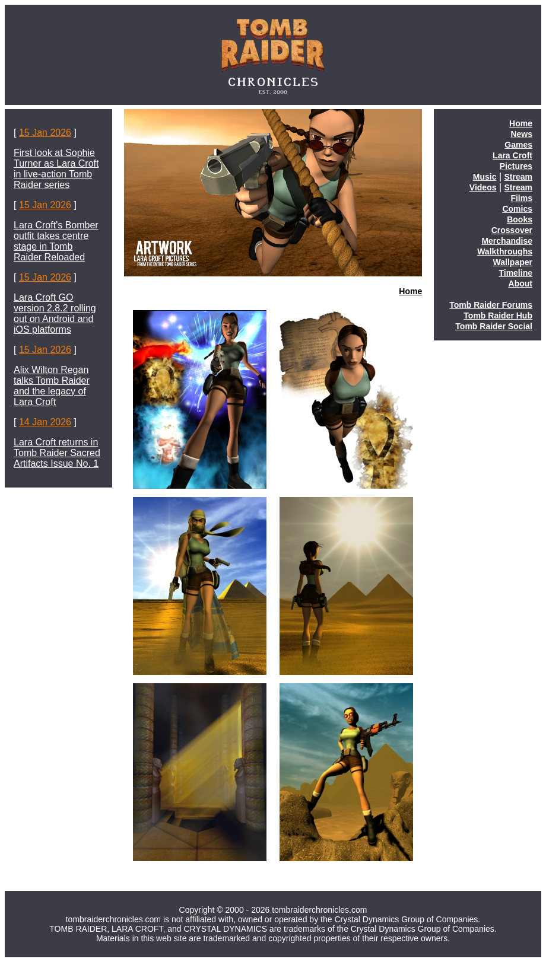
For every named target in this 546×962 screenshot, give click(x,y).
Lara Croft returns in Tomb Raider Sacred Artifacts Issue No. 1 (57, 453)
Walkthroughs (504, 251)
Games (518, 144)
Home (410, 291)
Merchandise (506, 241)
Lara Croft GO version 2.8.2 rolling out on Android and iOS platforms (55, 313)
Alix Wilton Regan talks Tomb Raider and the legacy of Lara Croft (52, 386)
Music (485, 176)
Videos (483, 187)
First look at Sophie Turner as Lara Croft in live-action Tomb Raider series (56, 169)
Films (521, 198)
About (520, 283)
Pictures (516, 166)
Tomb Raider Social (493, 326)
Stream (518, 176)
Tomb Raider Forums (490, 305)
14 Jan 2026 (45, 422)
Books (519, 219)
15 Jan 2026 (45, 133)
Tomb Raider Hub (498, 315)
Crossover (511, 230)
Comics (517, 209)
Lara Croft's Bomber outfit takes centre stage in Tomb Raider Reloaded (56, 241)
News (521, 134)
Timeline (515, 273)
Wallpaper (512, 262)
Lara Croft (512, 155)
